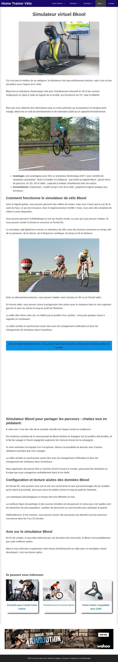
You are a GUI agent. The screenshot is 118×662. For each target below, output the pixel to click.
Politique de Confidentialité (80, 658)
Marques (75, 3)
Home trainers (60, 3)
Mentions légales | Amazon (58, 658)
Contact (111, 3)
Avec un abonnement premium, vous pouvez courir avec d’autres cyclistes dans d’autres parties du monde (59, 346)
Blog (102, 3)
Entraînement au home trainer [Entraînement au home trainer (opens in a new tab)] (59, 605)
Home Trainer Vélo (16, 3)
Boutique (89, 3)
